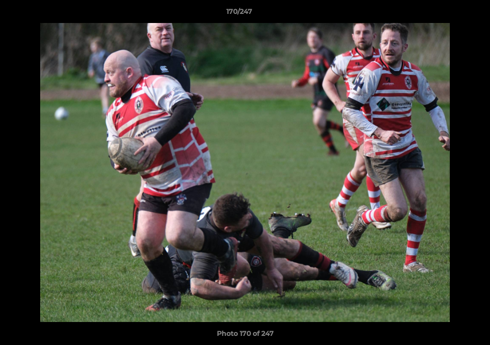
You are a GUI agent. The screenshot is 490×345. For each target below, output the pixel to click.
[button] (450, 14)
